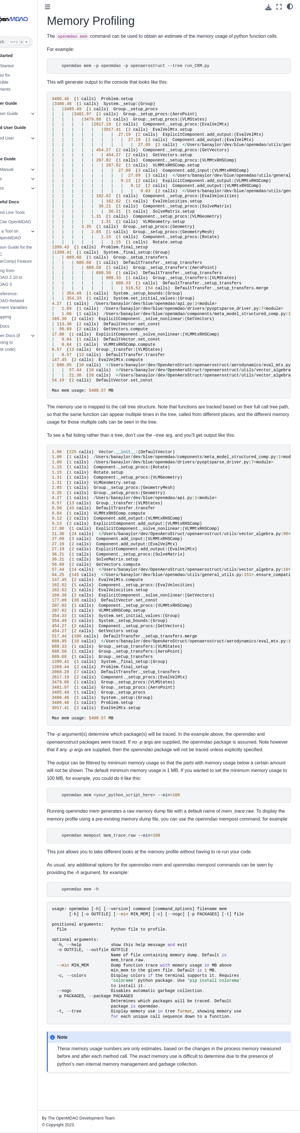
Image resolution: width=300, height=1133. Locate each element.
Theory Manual (22, 169)
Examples (17, 188)
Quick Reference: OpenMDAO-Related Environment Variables (29, 300)
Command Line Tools (27, 212)
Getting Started (22, 65)
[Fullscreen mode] (279, 7)
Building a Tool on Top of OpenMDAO (25, 234)
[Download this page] (268, 7)
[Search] (30, 42)
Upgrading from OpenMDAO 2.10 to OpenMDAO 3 (26, 277)
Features (16, 178)
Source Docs (20, 326)
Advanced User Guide (22, 141)
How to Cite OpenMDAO (31, 221)
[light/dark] (289, 6)
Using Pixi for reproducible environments (20, 82)
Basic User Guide (24, 113)
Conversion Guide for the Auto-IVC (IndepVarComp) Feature (31, 254)
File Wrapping (21, 316)
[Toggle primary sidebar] (70, 7)
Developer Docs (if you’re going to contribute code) (25, 342)
